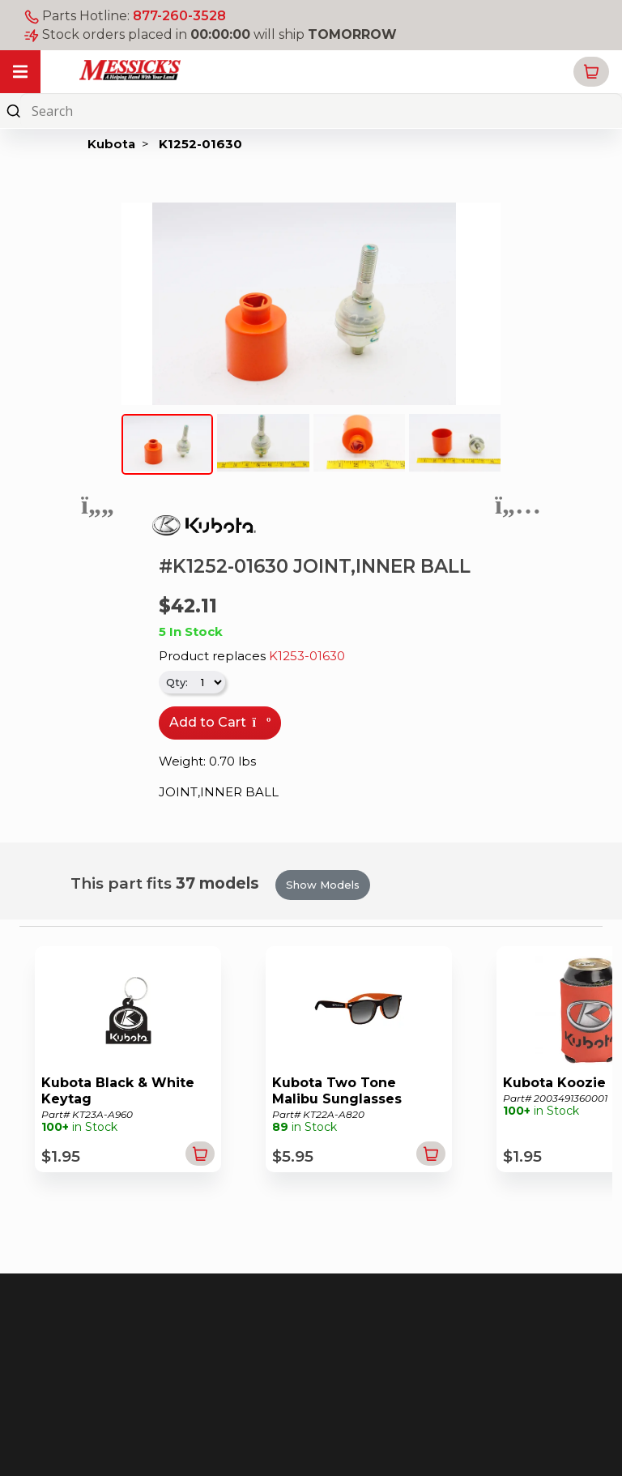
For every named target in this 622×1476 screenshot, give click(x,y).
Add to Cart (220, 722)
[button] (591, 72)
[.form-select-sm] (207, 682)
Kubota (111, 143)
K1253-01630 (307, 655)
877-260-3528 (179, 15)
